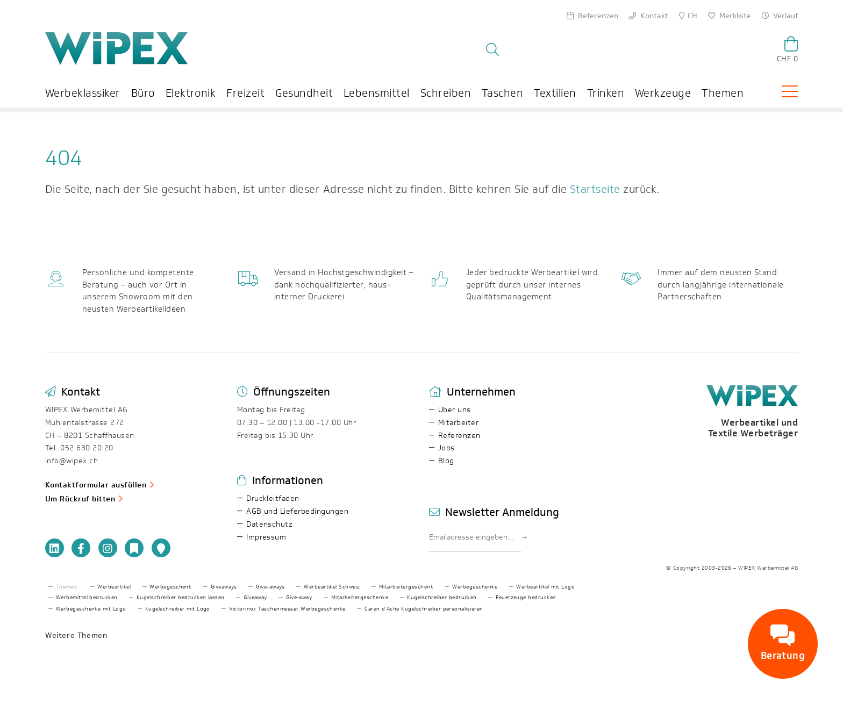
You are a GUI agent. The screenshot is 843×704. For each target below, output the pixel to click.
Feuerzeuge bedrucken (526, 597)
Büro (143, 93)
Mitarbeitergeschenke (360, 597)
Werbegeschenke (474, 587)
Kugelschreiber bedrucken (442, 597)
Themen (723, 93)
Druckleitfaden (272, 498)
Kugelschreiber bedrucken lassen (181, 597)
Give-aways (270, 587)
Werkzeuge (663, 93)
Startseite (595, 189)
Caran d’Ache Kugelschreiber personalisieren (424, 609)
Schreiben (445, 93)
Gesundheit (304, 93)
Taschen (502, 93)
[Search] (592, 45)
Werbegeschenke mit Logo (91, 609)
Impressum (266, 537)
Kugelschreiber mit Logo (177, 609)
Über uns (454, 409)
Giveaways (224, 587)
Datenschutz (269, 524)
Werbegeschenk (170, 587)
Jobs (446, 448)
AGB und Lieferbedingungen (297, 511)
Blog (446, 460)
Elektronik (191, 93)
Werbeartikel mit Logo (545, 587)
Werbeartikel (114, 587)
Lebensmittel (377, 93)
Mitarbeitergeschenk (406, 587)
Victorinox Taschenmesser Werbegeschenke (287, 609)
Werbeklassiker (82, 93)
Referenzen (459, 435)
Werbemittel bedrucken (87, 597)
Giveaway (255, 597)
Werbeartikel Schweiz (332, 587)
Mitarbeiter (458, 422)
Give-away (299, 597)
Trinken (605, 93)
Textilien (555, 93)
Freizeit (245, 93)
